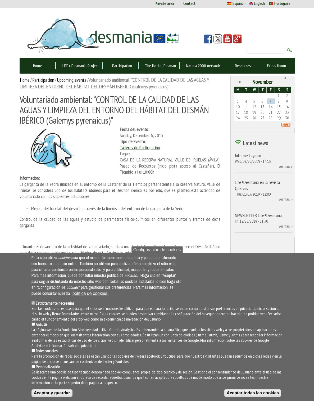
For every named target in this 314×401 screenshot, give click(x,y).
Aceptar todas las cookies (253, 393)
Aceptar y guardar (52, 393)
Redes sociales (47, 350)
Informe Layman (248, 155)
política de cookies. (90, 293)
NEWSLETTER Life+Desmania (258, 215)
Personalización (48, 366)
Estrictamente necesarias (55, 303)
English (257, 3)
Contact (189, 3)
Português (279, 3)
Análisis (41, 324)
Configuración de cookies (157, 249)
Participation (122, 66)
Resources (243, 66)
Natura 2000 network (203, 66)
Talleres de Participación (140, 148)
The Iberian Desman (160, 66)
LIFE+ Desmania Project (80, 66)
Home (37, 65)
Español (235, 3)
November (262, 81)
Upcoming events (72, 79)
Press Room (276, 65)
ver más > (286, 166)
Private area (164, 3)
